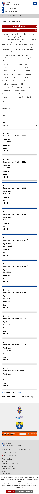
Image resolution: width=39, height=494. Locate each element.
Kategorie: (5, 64)
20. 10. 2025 (7, 246)
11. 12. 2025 (7, 324)
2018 (19, 68)
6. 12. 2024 (7, 350)
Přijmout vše (10, 491)
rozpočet (20, 87)
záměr (21, 97)
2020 (6, 71)
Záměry (29, 97)
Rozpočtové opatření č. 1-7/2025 (15, 292)
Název (4, 102)
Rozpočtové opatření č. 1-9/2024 (15, 345)
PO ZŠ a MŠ (8, 87)
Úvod (3, 16)
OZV (22, 84)
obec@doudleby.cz (10, 455)
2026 (21, 74)
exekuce (6, 81)
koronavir (27, 81)
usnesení (7, 90)
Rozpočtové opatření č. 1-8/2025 (15, 318)
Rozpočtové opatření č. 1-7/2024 (15, 266)
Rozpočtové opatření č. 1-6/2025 (15, 240)
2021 (13, 71)
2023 (28, 71)
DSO (14, 77)
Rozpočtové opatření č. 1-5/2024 (15, 162)
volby (13, 97)
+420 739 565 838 (10, 452)
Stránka (8, 392)
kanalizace (16, 81)
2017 (12, 68)
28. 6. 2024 (7, 168)
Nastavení (29, 491)
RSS (27, 30)
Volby (6, 97)
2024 (6, 74)
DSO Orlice (24, 77)
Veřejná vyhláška (19, 90)
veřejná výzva (9, 94)
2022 (20, 71)
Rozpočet (30, 87)
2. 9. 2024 (6, 220)
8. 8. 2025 (6, 194)
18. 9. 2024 (7, 272)
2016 (5, 68)
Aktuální (6, 151)
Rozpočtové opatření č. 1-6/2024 (15, 214)
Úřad (9, 16)
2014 (20, 64)
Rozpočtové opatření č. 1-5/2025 (15, 188)
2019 (27, 68)
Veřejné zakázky (23, 94)
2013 (13, 64)
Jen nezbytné (20, 491)
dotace (28, 74)
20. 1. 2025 (7, 376)
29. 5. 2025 (7, 142)
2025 (13, 74)
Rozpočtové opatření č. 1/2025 (15, 371)
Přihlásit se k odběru (24, 26)
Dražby (6, 77)
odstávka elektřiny (10, 84)
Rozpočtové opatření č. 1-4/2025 (15, 136)
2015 (27, 64)
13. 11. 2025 (7, 298)
